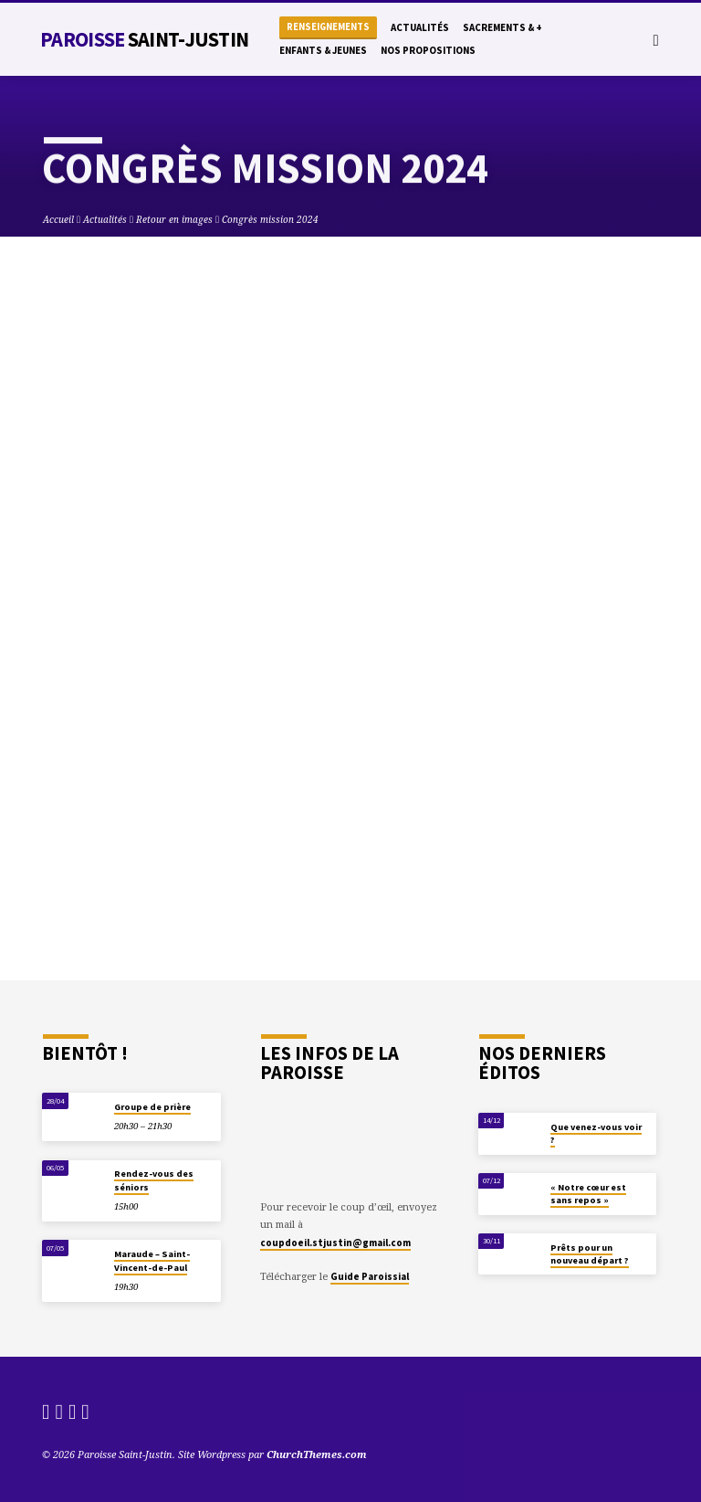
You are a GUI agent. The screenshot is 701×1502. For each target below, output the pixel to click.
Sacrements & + (502, 27)
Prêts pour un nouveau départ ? (589, 1254)
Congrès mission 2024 (270, 219)
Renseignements (328, 27)
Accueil (58, 219)
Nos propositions (428, 50)
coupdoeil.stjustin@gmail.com (335, 1242)
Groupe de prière (152, 1107)
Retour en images (174, 219)
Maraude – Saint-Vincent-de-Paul (152, 1260)
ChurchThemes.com (317, 1454)
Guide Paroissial (369, 1276)
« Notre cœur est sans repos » (588, 1193)
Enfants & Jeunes (323, 50)
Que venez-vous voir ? (596, 1133)
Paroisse (144, 39)
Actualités (420, 27)
